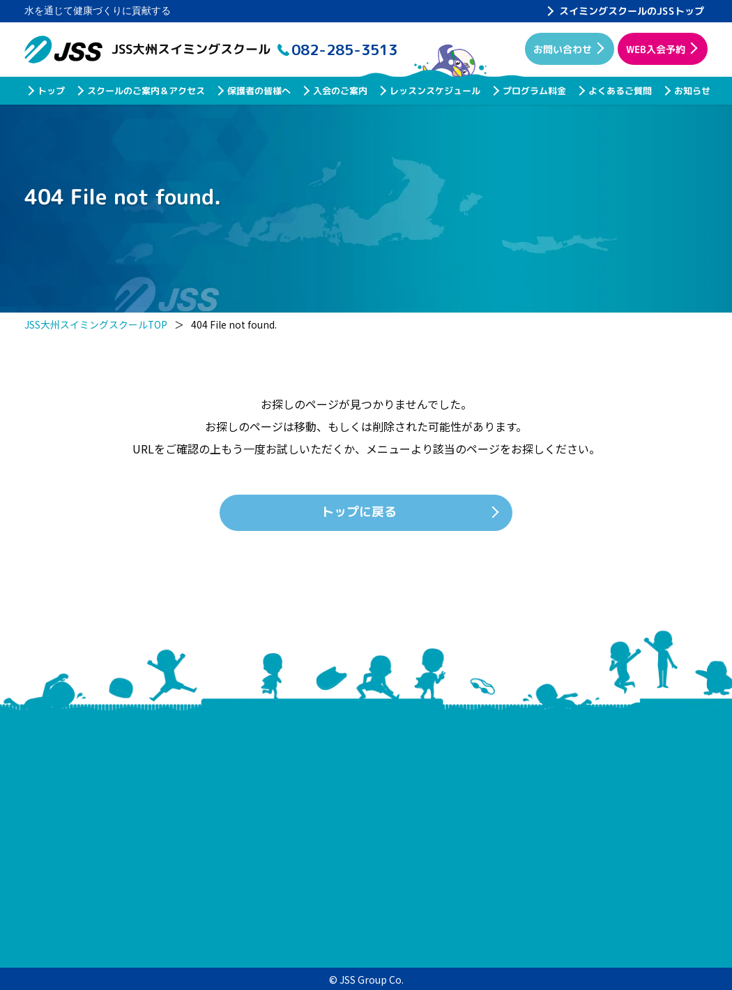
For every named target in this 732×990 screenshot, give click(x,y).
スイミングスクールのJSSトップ (631, 10)
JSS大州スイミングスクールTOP (96, 324)
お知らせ (691, 90)
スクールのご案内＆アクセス (145, 90)
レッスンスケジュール (434, 90)
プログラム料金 (533, 90)
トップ (50, 90)
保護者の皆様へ (258, 90)
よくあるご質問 (619, 90)
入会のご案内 (339, 90)
